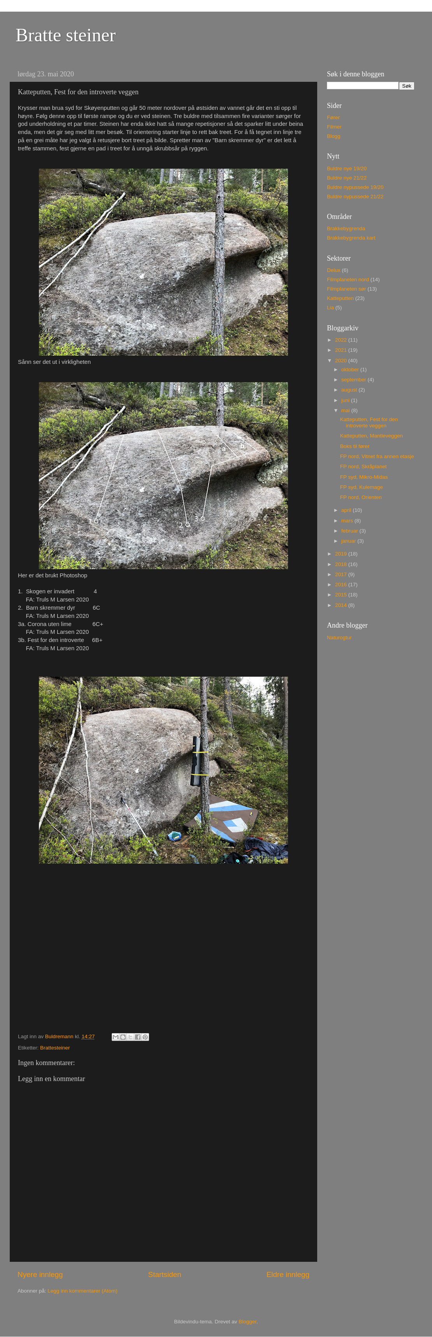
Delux (334, 270)
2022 (341, 340)
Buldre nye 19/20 (347, 168)
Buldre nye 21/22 (347, 178)
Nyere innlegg (40, 1274)
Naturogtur (339, 637)
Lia (330, 307)
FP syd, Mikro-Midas (364, 477)
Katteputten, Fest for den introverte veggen (369, 422)
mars (348, 521)
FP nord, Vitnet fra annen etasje (377, 456)
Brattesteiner (55, 1048)
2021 (341, 350)
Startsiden (164, 1274)
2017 (341, 574)
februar (350, 531)
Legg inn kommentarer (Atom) (82, 1291)
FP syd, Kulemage (361, 487)
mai (346, 410)
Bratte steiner (66, 35)
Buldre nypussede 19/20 (355, 187)
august (349, 390)
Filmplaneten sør (346, 289)
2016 (341, 584)
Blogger (247, 1322)
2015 (341, 595)
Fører (333, 117)
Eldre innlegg (288, 1274)
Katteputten (340, 298)
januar (349, 541)
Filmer (334, 127)
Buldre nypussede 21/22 (355, 196)
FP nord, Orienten (361, 497)
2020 (341, 360)
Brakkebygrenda (346, 228)
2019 (341, 554)
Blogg (334, 136)
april (347, 510)
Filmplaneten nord (348, 279)
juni (346, 400)
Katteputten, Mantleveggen (371, 436)
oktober (350, 369)
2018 (341, 564)
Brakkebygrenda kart (351, 238)
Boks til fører (355, 446)
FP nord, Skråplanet (363, 466)
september (354, 380)
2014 (341, 605)
